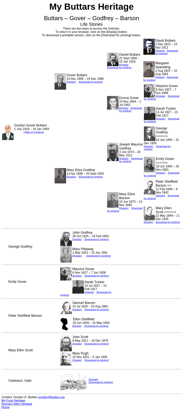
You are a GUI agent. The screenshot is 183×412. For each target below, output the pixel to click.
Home (5, 407)
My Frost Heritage (13, 400)
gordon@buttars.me (51, 397)
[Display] (71, 81)
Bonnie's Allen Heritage (16, 403)
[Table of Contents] (34, 132)
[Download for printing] (91, 81)
